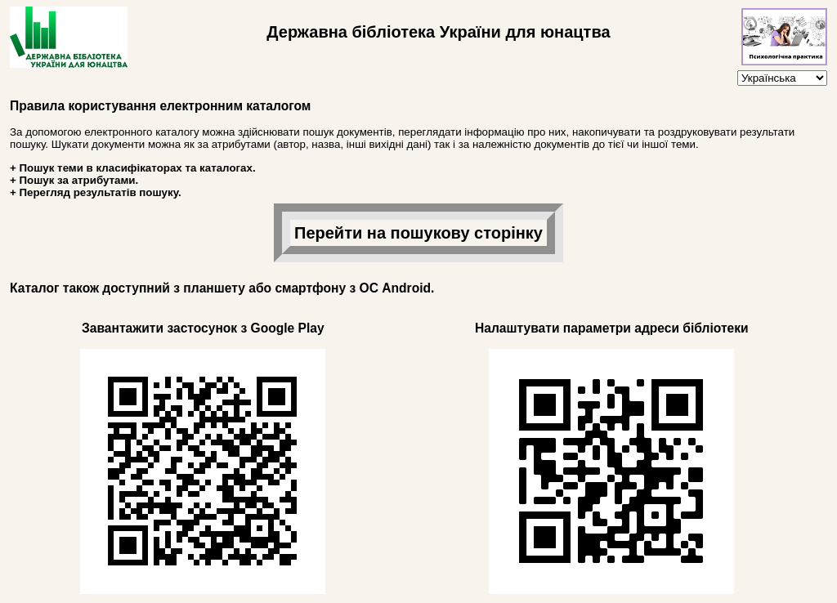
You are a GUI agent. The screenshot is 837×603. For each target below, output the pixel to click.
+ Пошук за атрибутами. (74, 180)
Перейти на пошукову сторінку (418, 233)
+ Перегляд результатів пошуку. (95, 192)
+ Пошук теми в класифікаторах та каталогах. (133, 168)
